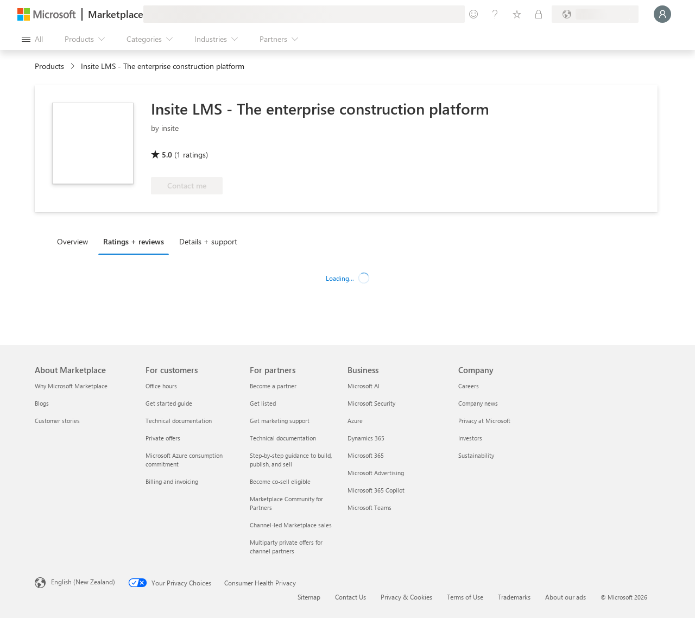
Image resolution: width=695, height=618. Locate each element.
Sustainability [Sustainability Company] (476, 455)
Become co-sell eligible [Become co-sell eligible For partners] (280, 481)
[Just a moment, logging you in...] (662, 14)
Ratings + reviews (133, 241)
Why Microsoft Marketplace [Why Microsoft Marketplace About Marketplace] (71, 386)
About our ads (565, 596)
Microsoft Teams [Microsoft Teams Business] (369, 507)
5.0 (167, 154)
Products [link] (49, 66)
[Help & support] (495, 14)
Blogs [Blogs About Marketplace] (42, 403)
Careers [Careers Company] (468, 386)
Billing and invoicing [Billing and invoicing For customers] (172, 481)
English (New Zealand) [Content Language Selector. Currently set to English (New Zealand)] (83, 581)
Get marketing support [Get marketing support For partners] (279, 421)
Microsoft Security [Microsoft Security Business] (371, 403)
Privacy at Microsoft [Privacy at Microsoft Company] (484, 421)
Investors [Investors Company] (470, 438)
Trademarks (514, 596)
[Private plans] (538, 14)
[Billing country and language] (595, 14)
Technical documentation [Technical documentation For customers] (179, 421)
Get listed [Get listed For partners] (263, 403)
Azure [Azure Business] (355, 421)
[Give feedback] (473, 14)
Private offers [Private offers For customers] (163, 438)
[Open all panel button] (32, 39)
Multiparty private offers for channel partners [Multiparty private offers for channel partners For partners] (286, 546)
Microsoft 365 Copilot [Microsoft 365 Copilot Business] (376, 490)
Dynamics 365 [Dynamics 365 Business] (366, 438)
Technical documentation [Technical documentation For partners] (283, 438)
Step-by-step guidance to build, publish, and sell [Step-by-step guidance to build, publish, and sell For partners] (291, 459)
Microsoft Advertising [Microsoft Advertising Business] (376, 473)
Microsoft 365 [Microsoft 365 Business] (366, 455)
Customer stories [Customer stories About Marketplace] (57, 421)
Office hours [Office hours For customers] (161, 386)
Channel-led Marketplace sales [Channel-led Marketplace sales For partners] (291, 525)
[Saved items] (517, 14)
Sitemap (309, 596)
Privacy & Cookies (406, 596)
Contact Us (350, 596)
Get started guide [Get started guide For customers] (169, 403)
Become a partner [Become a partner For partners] (273, 386)
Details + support (208, 241)
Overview (72, 241)
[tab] (75, 241)
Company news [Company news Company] (478, 403)
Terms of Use (465, 596)
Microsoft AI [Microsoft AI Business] (364, 386)
